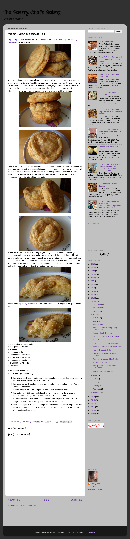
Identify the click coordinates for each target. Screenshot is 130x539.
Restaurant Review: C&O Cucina (105, 343)
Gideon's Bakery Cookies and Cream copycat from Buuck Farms (110, 59)
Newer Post (14, 500)
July (95, 321)
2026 (93, 264)
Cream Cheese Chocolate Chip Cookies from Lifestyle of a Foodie (110, 112)
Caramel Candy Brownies (102, 333)
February (96, 389)
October (96, 311)
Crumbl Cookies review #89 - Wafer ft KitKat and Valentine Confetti (110, 131)
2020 (93, 284)
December (97, 304)
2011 (93, 407)
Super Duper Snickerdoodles (103, 340)
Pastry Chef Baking (95, 485)
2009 (93, 414)
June (95, 375)
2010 (93, 410)
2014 (93, 397)
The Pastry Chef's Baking (31, 12)
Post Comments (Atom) (27, 505)
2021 (93, 281)
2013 (93, 400)
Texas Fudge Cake (106, 42)
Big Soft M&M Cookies (101, 362)
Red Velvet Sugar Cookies (102, 371)
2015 (93, 301)
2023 (93, 274)
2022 (93, 278)
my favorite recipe (32, 304)
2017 (93, 295)
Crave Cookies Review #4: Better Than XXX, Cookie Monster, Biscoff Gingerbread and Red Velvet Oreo (110, 204)
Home (45, 500)
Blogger (92, 532)
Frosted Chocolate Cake (101, 350)
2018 (93, 291)
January (96, 392)
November (97, 308)
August (96, 318)
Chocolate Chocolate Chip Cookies (105, 359)
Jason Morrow (72, 532)
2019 (93, 288)
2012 (93, 403)
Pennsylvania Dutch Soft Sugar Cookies (108, 148)
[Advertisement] (105, 449)
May (95, 379)
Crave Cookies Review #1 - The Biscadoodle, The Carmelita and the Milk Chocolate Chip (109, 167)
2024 (93, 271)
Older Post (76, 500)
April (95, 382)
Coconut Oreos (98, 324)
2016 (93, 298)
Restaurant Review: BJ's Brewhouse (106, 336)
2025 (93, 267)
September (97, 314)
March (95, 386)
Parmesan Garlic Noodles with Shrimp (107, 347)
